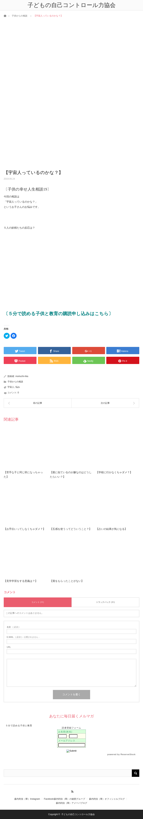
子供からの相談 (19, 15)
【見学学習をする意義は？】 (21, 581)
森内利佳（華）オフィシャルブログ (107, 799)
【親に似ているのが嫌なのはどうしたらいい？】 (71, 474)
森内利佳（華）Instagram (27, 799)
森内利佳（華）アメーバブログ (71, 803)
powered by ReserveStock (121, 754)
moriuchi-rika (21, 376)
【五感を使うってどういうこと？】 (71, 529)
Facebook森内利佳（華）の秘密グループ (64, 799)
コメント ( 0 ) (37, 602)
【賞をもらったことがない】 (67, 581)
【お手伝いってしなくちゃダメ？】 (24, 529)
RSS (71, 791)
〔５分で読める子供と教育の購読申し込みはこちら (56, 313)
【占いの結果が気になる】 (111, 529)
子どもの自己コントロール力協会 (78, 814)
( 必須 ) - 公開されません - (23, 637)
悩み (17, 387)
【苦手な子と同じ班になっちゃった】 (23, 474)
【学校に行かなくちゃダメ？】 (114, 472)
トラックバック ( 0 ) (105, 602)
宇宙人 (10, 387)
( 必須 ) (13, 627)
